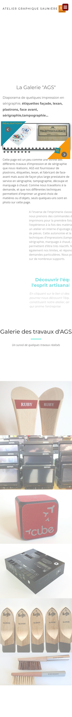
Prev (18, 139)
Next (53, 141)
